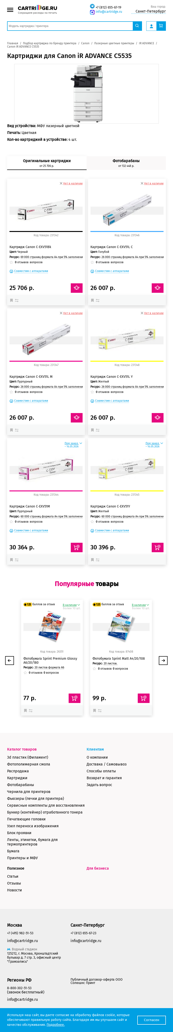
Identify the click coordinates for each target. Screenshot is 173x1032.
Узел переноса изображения (33, 826)
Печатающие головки (26, 819)
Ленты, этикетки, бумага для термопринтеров (32, 841)
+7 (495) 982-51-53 (20, 933)
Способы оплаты (101, 771)
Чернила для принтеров (28, 791)
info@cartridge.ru (109, 12)
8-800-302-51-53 (19, 988)
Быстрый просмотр (45, 210)
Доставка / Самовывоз (107, 764)
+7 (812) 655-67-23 (83, 933)
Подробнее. (56, 1025)
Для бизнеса (98, 868)
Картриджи (17, 778)
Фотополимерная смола (28, 764)
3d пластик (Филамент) (27, 757)
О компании (97, 757)
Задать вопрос (99, 785)
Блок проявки (19, 833)
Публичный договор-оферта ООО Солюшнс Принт (97, 981)
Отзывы (14, 883)
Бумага (13, 851)
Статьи (12, 876)
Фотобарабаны (20, 785)
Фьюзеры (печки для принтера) (35, 798)
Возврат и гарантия (104, 778)
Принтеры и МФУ (22, 858)
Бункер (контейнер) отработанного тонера (45, 812)
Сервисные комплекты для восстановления (46, 805)
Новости (14, 890)
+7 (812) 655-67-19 (108, 7)
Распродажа (18, 771)
